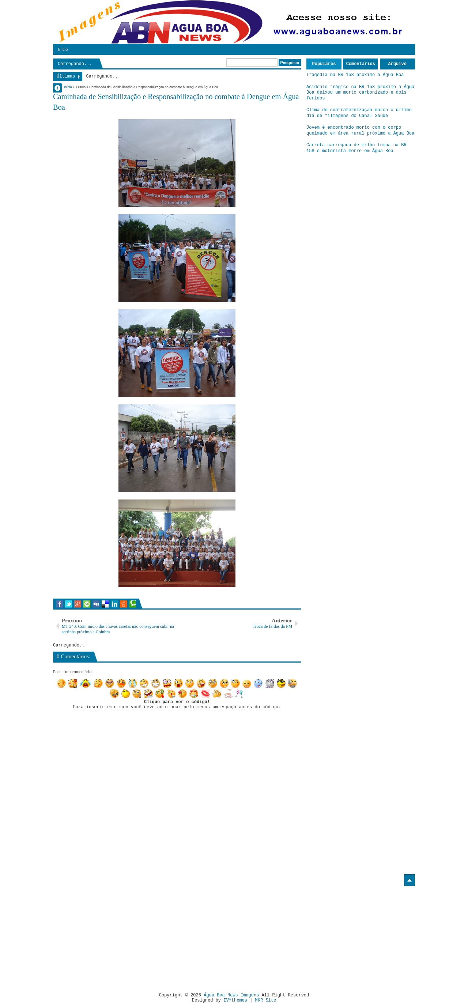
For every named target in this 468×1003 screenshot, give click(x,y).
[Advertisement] (114, 936)
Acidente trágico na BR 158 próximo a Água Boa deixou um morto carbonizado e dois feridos (360, 92)
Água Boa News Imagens (231, 995)
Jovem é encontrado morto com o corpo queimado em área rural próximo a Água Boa (360, 130)
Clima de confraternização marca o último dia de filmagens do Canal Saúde (359, 113)
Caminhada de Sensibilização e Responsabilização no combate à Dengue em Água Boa (176, 102)
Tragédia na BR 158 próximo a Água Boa (355, 75)
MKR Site (265, 1000)
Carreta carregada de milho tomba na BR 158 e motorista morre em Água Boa (356, 148)
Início (63, 49)
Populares (324, 64)
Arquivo (397, 64)
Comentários (360, 64)
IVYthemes (235, 1000)
